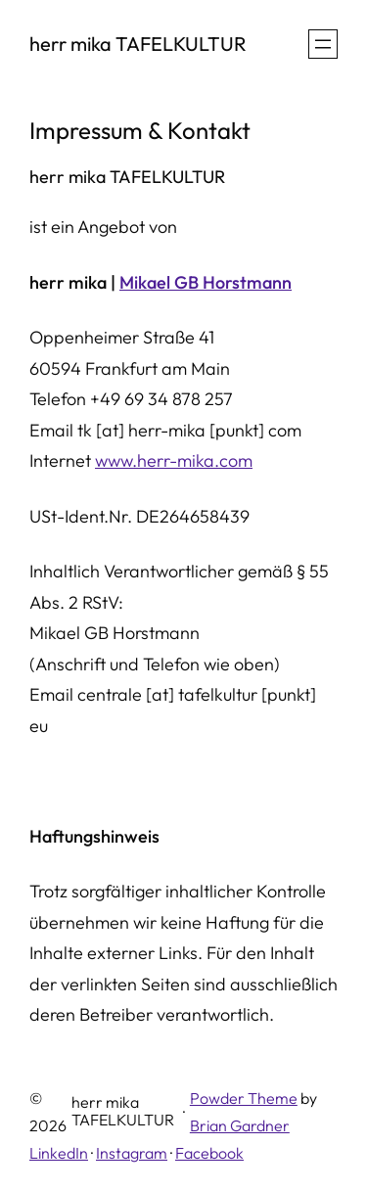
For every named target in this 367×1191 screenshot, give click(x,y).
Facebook (209, 1153)
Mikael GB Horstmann (205, 282)
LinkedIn (58, 1153)
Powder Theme (244, 1098)
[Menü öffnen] (323, 44)
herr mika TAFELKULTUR (138, 43)
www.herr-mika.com (173, 460)
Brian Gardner (240, 1125)
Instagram (131, 1153)
